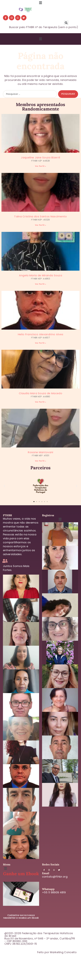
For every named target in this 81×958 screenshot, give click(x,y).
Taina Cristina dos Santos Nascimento (40, 216)
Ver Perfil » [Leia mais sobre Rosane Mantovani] (40, 461)
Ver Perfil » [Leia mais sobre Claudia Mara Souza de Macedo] (40, 402)
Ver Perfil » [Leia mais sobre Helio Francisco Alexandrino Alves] (40, 343)
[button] (40, 3)
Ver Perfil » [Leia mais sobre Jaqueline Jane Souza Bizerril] (40, 166)
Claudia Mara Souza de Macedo (40, 393)
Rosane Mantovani (40, 452)
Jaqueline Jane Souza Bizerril (40, 157)
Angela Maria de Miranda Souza (40, 275)
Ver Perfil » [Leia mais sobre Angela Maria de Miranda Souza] (40, 284)
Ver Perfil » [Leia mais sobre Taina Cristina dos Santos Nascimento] (40, 225)
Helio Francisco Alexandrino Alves (40, 334)
